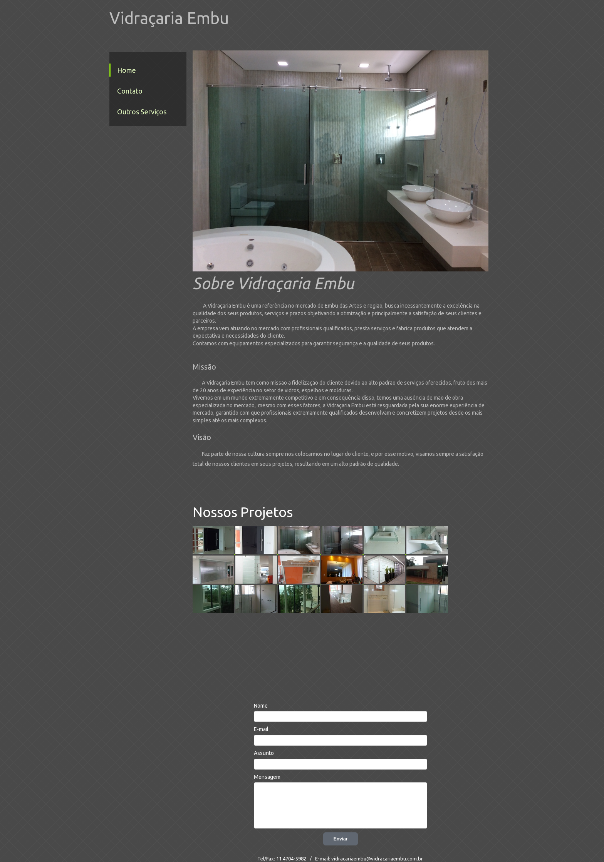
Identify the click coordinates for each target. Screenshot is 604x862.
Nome (261, 706)
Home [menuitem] (126, 70)
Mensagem (267, 777)
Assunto (264, 753)
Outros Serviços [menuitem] (141, 111)
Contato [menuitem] (130, 91)
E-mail (261, 729)
